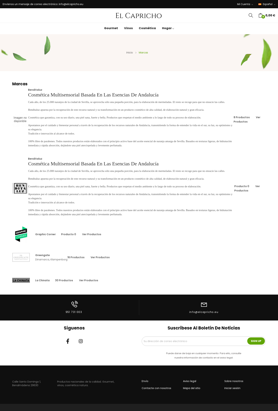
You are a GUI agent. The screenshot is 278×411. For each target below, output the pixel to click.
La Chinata (42, 280)
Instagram (81, 341)
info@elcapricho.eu (71, 4)
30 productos (64, 280)
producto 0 (241, 186)
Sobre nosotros (233, 381)
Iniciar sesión (232, 388)
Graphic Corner (45, 234)
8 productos (242, 117)
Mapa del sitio (191, 388)
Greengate (42, 255)
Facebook (68, 341)
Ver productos (91, 234)
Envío (145, 381)
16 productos (76, 257)
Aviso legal (189, 381)
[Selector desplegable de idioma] (266, 4)
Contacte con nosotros (156, 388)
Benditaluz (35, 90)
